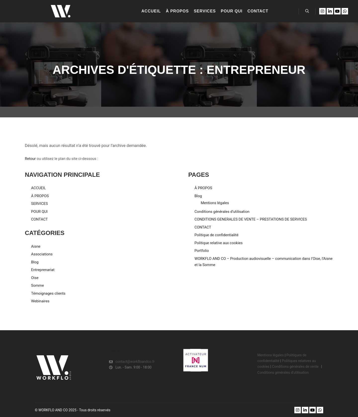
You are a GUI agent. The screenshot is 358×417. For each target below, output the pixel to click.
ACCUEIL (38, 188)
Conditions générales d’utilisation (221, 211)
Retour (30, 158)
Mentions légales (215, 203)
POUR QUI (39, 211)
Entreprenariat (42, 270)
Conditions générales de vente (295, 367)
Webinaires (40, 301)
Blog (35, 262)
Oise (35, 278)
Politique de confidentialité (216, 235)
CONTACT (39, 219)
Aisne (35, 246)
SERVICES (39, 203)
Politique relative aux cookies (218, 243)
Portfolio (201, 250)
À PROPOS (40, 196)
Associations (42, 254)
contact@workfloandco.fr (132, 362)
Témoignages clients (48, 293)
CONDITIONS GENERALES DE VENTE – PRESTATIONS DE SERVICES (250, 219)
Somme (37, 285)
